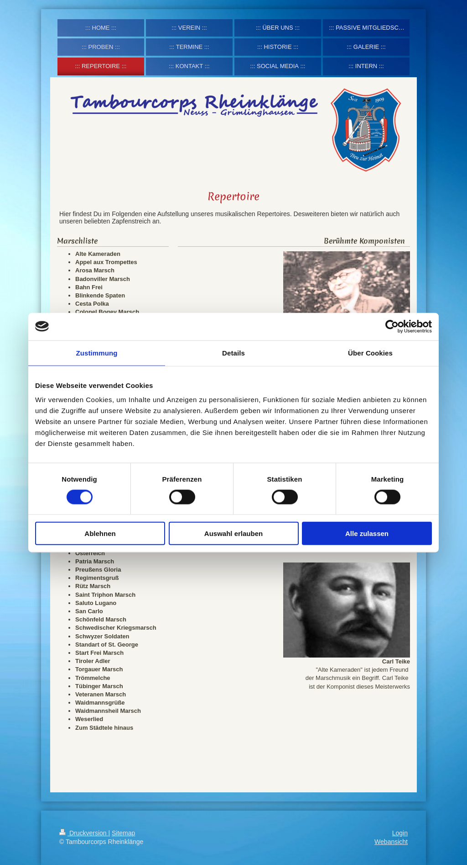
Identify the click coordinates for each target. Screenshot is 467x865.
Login (400, 833)
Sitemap (123, 833)
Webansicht (391, 841)
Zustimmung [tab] (97, 352)
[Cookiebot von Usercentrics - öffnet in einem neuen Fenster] (392, 326)
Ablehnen (99, 533)
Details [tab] (233, 352)
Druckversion (83, 833)
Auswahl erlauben (233, 533)
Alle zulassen (367, 533)
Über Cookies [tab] (370, 352)
